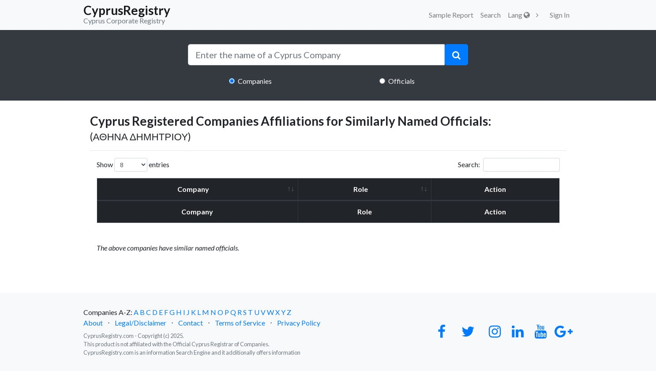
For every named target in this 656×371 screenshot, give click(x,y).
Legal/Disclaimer (140, 323)
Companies (255, 81)
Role (360, 189)
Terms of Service (240, 323)
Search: (509, 165)
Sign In (560, 15)
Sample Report (451, 15)
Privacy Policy (298, 323)
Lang (519, 15)
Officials (401, 81)
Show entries (133, 165)
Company (193, 189)
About (93, 323)
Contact (190, 323)
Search (490, 15)
